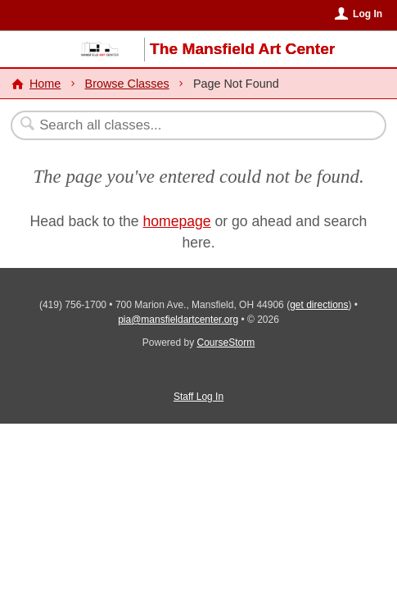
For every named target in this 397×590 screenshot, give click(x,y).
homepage (177, 221)
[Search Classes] (190, 125)
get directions (319, 305)
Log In (367, 14)
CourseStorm (226, 342)
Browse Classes (127, 83)
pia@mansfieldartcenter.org (178, 319)
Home (45, 83)
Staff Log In (198, 396)
